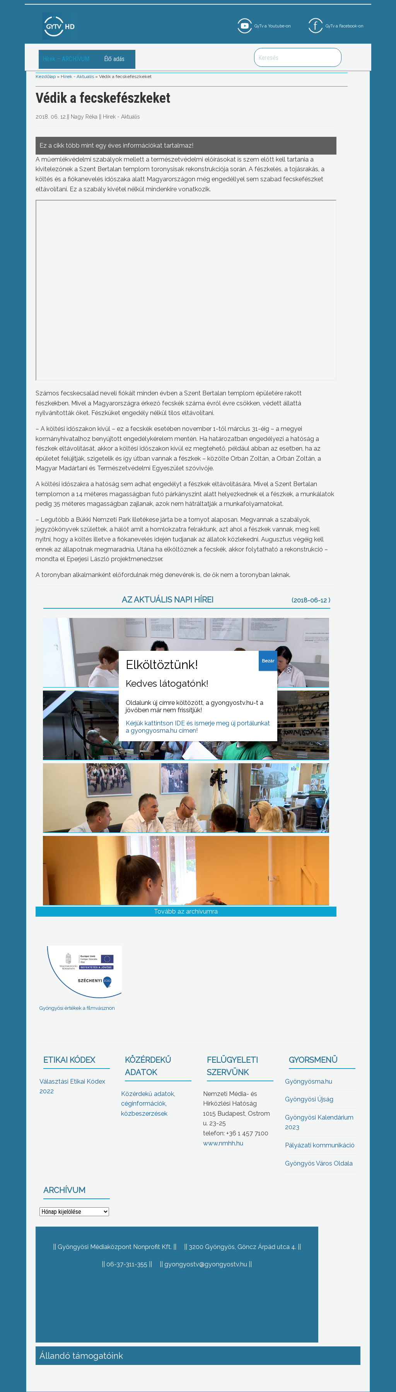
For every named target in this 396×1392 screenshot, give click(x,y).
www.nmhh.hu (223, 1143)
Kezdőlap (46, 76)
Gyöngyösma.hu (308, 1081)
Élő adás (114, 59)
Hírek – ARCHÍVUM (66, 59)
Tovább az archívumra (186, 911)
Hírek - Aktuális (77, 76)
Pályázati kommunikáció (320, 1145)
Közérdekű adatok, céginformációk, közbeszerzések (148, 1103)
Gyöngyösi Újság (309, 1099)
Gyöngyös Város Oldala (319, 1163)
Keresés (331, 57)
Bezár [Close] (268, 661)
